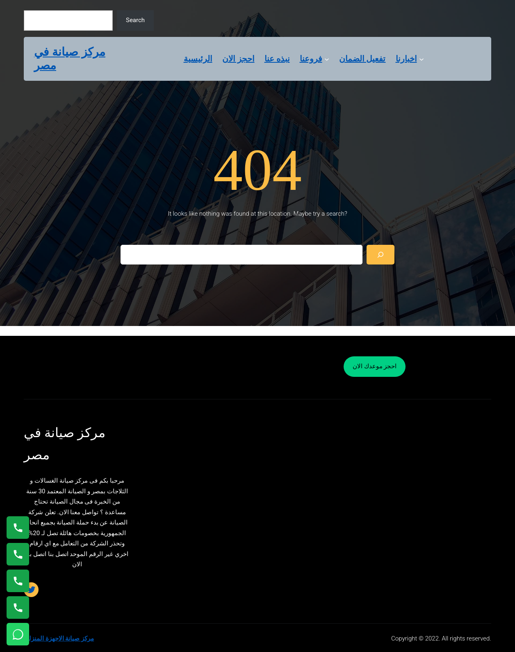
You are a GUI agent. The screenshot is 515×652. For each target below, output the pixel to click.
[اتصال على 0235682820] (18, 554)
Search (135, 20)
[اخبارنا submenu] (421, 58)
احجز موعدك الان (375, 366)
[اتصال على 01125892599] (18, 607)
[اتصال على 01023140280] (18, 581)
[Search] (380, 254)
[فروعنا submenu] (326, 58)
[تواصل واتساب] (18, 634)
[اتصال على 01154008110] (18, 527)
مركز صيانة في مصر (69, 59)
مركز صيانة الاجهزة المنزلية (59, 638)
